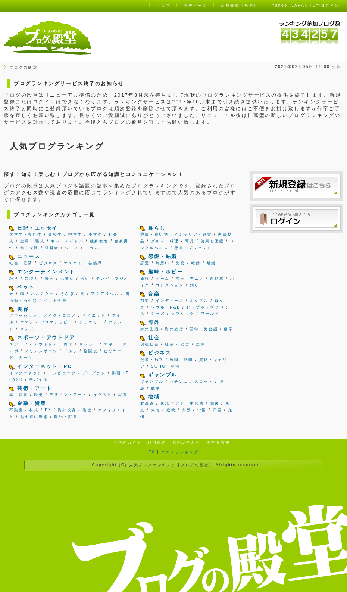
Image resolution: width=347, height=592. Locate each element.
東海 (155, 410)
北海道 (147, 403)
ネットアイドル (67, 241)
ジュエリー (91, 322)
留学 (228, 329)
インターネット (25, 373)
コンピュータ (62, 373)
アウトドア (45, 344)
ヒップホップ (201, 307)
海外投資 (67, 410)
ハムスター (42, 294)
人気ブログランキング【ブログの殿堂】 (171, 465)
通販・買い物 (154, 234)
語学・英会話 (204, 329)
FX (48, 410)
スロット (203, 381)
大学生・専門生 (25, 234)
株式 (34, 410)
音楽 (154, 294)
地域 (154, 396)
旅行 (145, 278)
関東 (214, 403)
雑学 (14, 278)
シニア (72, 248)
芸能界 (95, 263)
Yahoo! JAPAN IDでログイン (306, 5)
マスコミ (73, 263)
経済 (169, 344)
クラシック (183, 314)
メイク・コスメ (60, 315)
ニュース (28, 256)
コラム (92, 248)
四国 (217, 410)
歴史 (38, 395)
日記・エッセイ (37, 228)
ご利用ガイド (127, 442)
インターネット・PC (44, 366)
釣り (194, 285)
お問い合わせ (186, 442)
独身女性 (99, 241)
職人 (40, 241)
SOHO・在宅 (165, 366)
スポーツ (18, 344)
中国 (202, 410)
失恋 (180, 263)
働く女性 (29, 248)
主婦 (24, 241)
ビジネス (48, 263)
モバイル (38, 380)
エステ (27, 322)
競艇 (155, 388)
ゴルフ (70, 351)
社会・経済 (21, 263)
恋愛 (145, 263)
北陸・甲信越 (190, 403)
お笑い (67, 278)
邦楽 (145, 300)
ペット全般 (55, 300)
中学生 (75, 234)
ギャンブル (162, 375)
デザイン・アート (68, 395)
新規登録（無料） (239, 5)
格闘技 (91, 351)
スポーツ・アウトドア (46, 337)
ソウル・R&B (166, 307)
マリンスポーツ (41, 351)
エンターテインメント (46, 272)
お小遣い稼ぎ (34, 417)
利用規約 (156, 442)
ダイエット (94, 315)
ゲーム (163, 278)
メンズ (27, 329)
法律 (200, 344)
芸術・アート (34, 388)
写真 (122, 395)
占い (85, 278)
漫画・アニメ (190, 278)
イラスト (102, 395)
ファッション (23, 315)
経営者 (52, 248)
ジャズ (158, 314)
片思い (163, 263)
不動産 (16, 410)
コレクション (170, 285)
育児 (189, 241)
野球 (68, 344)
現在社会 (149, 344)
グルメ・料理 (165, 241)
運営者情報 (218, 442)
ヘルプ (164, 5)
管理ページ (195, 5)
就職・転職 (181, 359)
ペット (26, 287)
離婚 (211, 263)
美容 (23, 309)
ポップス (199, 300)
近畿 (171, 410)
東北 (165, 403)
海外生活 (149, 329)
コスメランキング (179, 452)
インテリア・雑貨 (193, 234)
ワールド (210, 314)
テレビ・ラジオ (112, 278)
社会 (154, 337)
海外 (154, 322)
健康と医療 (212, 241)
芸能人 (32, 278)
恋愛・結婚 (162, 256)
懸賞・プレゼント (193, 248)
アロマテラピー (56, 322)
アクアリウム (105, 294)
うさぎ (67, 294)
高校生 (55, 234)
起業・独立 (152, 359)
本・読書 (18, 395)
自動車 (217, 278)
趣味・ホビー (165, 272)
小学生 (95, 234)
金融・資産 (31, 403)
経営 (185, 344)
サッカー (88, 344)
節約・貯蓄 (66, 417)
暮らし (157, 228)
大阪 (186, 410)
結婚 (195, 263)
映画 (49, 278)
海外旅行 (174, 329)
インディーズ (170, 300)
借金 (87, 410)
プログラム (94, 373)
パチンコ (179, 381)
